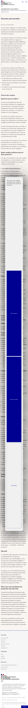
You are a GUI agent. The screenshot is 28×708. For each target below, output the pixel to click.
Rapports (2, 656)
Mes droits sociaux (4, 644)
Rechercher (22, 2)
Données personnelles (9, 699)
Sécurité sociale (4, 638)
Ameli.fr (2, 640)
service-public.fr (14, 694)
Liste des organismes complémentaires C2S (8, 665)
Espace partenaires (4, 667)
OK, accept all (14, 313)
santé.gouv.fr (3, 648)
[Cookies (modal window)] (24, 706)
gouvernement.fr (12, 692)
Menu (26, 2)
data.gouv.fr (4, 692)
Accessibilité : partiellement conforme (14, 697)
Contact (15, 699)
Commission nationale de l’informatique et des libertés (13, 540)
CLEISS (2, 646)
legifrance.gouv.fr (6, 694)
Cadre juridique (4, 669)
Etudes (2, 654)
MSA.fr (2, 642)
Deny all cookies (14, 399)
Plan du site (4, 697)
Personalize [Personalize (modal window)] (14, 485)
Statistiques (3, 658)
